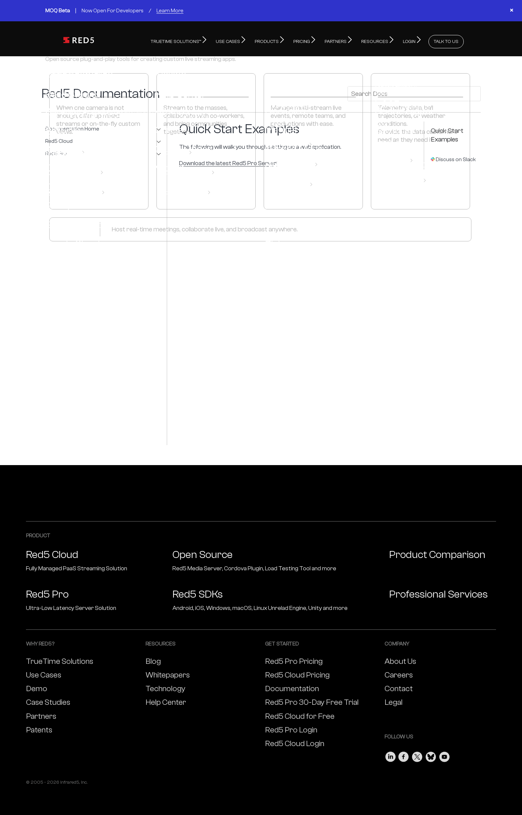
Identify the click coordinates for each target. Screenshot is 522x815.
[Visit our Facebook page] (403, 753)
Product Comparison (437, 553)
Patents (39, 728)
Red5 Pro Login (291, 728)
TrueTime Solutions (59, 659)
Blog (153, 659)
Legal (393, 700)
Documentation (292, 686)
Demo (36, 686)
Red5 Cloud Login (294, 741)
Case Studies (48, 700)
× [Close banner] (511, 10)
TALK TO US (446, 40)
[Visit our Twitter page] (417, 753)
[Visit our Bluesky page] (431, 753)
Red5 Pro (56, 152)
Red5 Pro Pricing (294, 659)
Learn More (169, 11)
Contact (399, 686)
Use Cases (43, 673)
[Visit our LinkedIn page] (390, 753)
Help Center (165, 700)
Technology (165, 686)
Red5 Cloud (59, 139)
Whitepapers (167, 673)
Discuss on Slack (456, 158)
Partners (41, 714)
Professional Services (438, 593)
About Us (400, 659)
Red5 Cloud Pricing (297, 673)
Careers (399, 673)
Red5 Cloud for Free (300, 714)
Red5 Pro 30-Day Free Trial (312, 700)
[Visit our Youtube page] (444, 753)
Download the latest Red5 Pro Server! (228, 161)
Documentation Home (72, 127)
